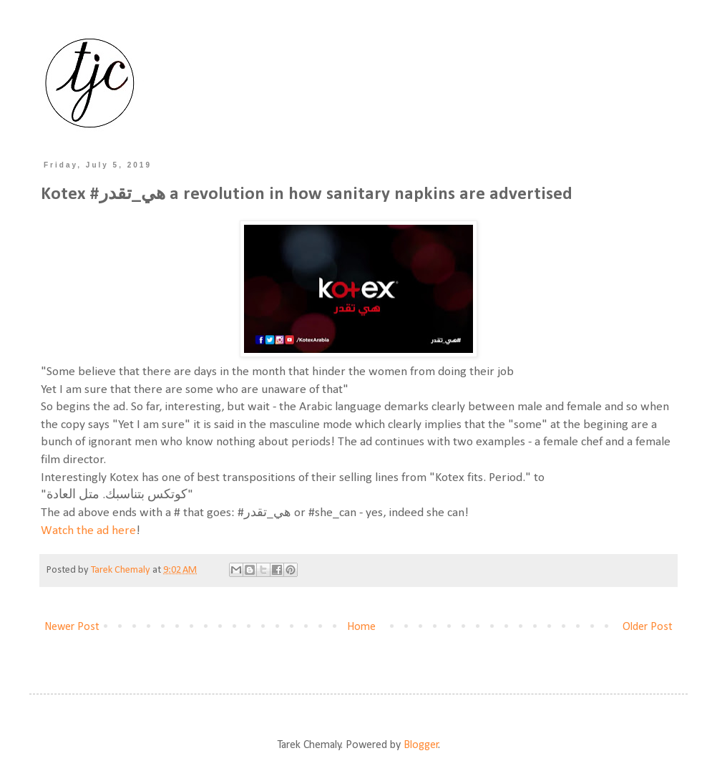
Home (361, 627)
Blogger (421, 745)
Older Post (648, 627)
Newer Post (71, 627)
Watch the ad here (88, 531)
